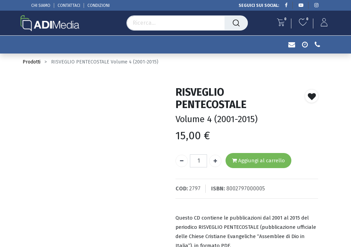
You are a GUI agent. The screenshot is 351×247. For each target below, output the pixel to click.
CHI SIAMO (40, 5)
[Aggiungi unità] (215, 161)
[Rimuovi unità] (182, 161)
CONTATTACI (69, 5)
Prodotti (31, 62)
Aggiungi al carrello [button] (258, 161)
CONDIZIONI (98, 5)
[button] (311, 96)
